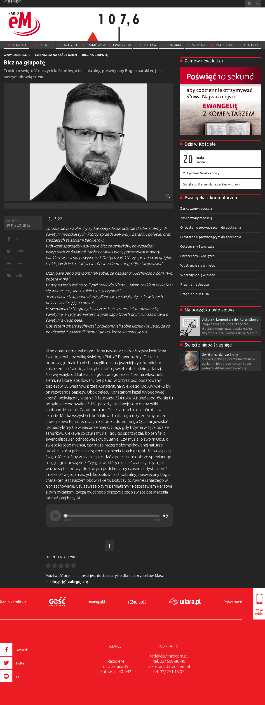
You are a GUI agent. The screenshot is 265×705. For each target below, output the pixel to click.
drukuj (19, 263)
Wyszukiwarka (257, 3)
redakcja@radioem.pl (169, 656)
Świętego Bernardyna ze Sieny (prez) (211, 184)
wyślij (19, 275)
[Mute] (165, 515)
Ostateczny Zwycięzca (197, 246)
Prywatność (233, 602)
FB (17, 239)
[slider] (112, 516)
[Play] (55, 515)
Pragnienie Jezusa (194, 284)
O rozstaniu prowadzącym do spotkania (210, 227)
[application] (109, 515)
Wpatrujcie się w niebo (197, 265)
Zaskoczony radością (196, 208)
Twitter (20, 251)
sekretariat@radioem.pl (169, 666)
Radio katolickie (13, 602)
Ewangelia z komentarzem (212, 197)
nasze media (12, 1)
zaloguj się (78, 581)
